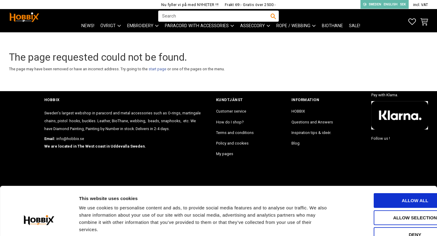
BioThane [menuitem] (332, 36)
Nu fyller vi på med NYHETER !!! (190, 4)
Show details (316, 224)
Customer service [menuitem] (231, 111)
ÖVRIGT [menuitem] (108, 36)
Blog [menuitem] (295, 143)
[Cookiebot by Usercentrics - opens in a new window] (39, 224)
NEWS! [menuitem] (87, 36)
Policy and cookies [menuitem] (232, 143)
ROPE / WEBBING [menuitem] (293, 36)
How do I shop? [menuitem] (230, 122)
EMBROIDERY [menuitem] (140, 36)
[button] (412, 22)
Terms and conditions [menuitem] (235, 132)
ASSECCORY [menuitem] (252, 36)
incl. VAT (420, 4)
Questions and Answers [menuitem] (312, 122)
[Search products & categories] (214, 21)
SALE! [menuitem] (354, 36)
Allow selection (387, 180)
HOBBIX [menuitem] (298, 111)
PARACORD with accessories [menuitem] (197, 36)
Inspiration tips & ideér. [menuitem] (311, 132)
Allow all (386, 163)
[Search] (273, 21)
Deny (386, 197)
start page (157, 69)
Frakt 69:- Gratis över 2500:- (250, 4)
